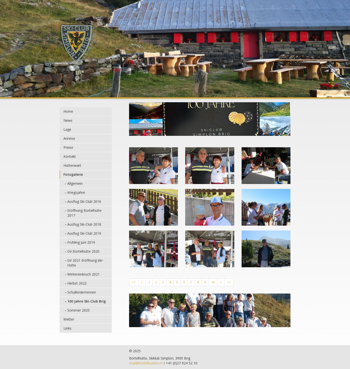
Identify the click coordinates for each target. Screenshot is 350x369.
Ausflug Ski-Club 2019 (84, 233)
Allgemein (75, 183)
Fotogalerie (73, 174)
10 (213, 282)
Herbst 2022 (77, 283)
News (67, 120)
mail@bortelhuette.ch (146, 363)
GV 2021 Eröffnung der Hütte (85, 263)
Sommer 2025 (78, 310)
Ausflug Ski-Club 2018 (84, 224)
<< (134, 282)
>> (229, 282)
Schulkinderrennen (81, 292)
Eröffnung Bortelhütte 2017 (84, 213)
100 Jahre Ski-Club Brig (86, 301)
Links (67, 328)
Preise (68, 147)
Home (68, 111)
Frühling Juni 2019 (81, 242)
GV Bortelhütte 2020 (83, 251)
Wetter (68, 319)
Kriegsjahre (76, 192)
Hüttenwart (72, 165)
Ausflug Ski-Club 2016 (84, 201)
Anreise (69, 138)
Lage (67, 129)
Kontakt (69, 156)
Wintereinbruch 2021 (83, 274)
